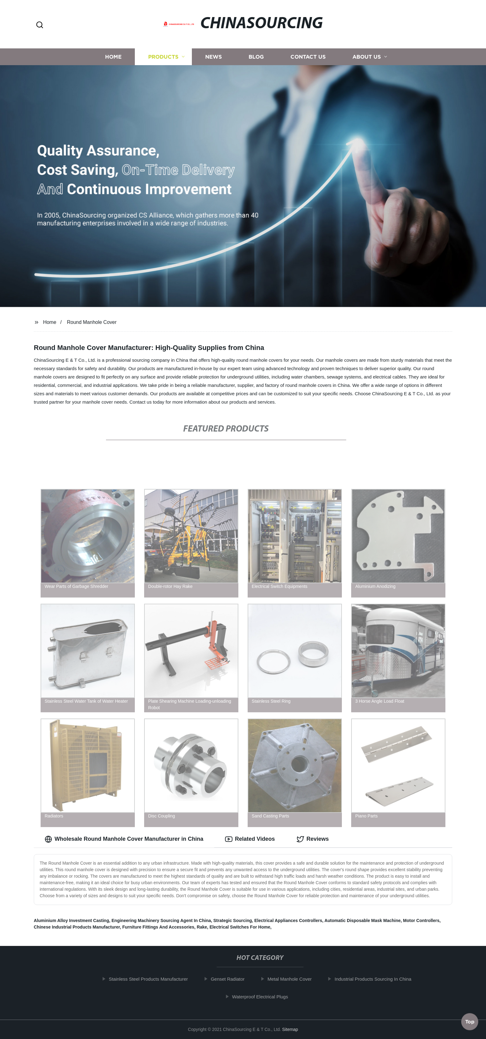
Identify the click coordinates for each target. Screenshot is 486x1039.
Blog (256, 57)
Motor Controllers (421, 920)
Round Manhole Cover (92, 322)
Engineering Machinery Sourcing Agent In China (161, 920)
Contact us (308, 57)
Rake (202, 927)
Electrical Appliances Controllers (288, 920)
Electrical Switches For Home (240, 927)
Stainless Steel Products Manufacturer (154, 979)
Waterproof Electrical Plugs (266, 996)
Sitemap (290, 1029)
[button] (40, 25)
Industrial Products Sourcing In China (379, 979)
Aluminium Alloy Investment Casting (71, 920)
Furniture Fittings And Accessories (158, 927)
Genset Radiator (234, 979)
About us (366, 57)
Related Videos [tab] (250, 839)
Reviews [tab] (313, 839)
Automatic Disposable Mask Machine (363, 920)
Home (113, 57)
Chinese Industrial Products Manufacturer (77, 927)
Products (163, 57)
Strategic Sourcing (232, 920)
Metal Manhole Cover (296, 979)
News (213, 57)
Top (470, 1022)
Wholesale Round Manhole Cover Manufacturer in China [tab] (124, 839)
